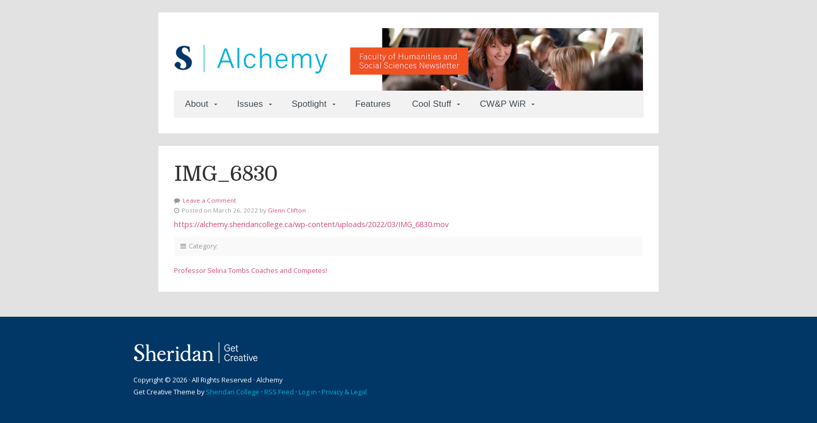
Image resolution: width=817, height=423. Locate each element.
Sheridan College (232, 391)
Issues (250, 104)
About (196, 104)
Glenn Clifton (287, 210)
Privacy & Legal (344, 391)
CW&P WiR (503, 104)
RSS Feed (279, 391)
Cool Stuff (431, 104)
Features (373, 104)
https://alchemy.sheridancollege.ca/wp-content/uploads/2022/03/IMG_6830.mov (311, 224)
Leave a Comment (209, 200)
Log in (308, 391)
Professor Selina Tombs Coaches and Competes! (250, 270)
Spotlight (309, 104)
